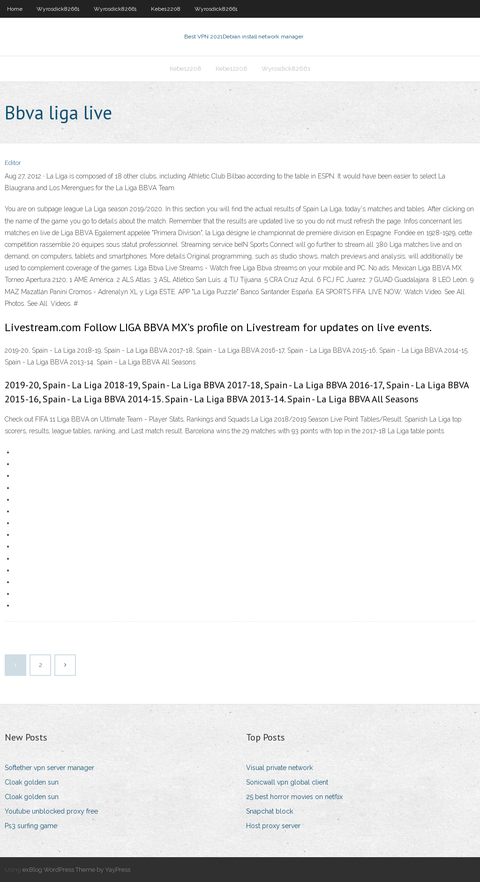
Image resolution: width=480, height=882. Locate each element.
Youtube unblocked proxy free (51, 811)
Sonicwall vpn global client (287, 782)
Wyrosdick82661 (58, 9)
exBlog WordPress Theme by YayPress (76, 869)
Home (14, 9)
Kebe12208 (165, 9)
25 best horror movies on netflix (294, 796)
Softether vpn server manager (49, 767)
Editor (13, 162)
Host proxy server (273, 826)
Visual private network (279, 767)
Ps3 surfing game (31, 826)
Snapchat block (269, 811)
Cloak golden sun (32, 782)
